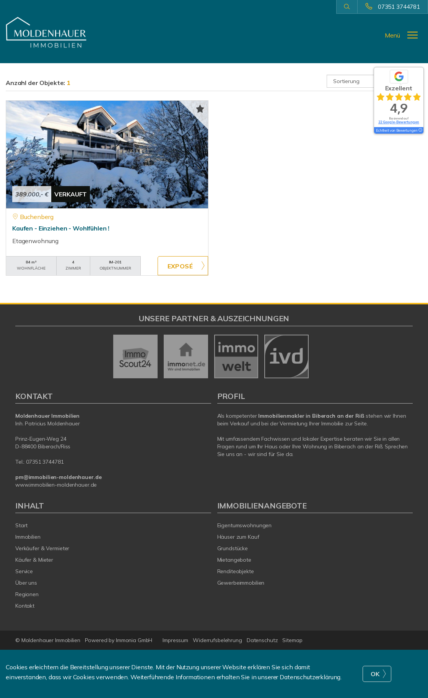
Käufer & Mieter (34, 559)
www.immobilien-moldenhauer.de (56, 484)
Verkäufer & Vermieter (42, 548)
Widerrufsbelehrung (217, 640)
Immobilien (28, 536)
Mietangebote (234, 559)
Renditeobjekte (235, 571)
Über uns (26, 582)
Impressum (175, 640)
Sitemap (292, 640)
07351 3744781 (399, 6)
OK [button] (375, 674)
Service (24, 571)
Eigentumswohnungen (244, 525)
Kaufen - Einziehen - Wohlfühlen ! (60, 228)
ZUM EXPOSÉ (183, 265)
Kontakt (24, 605)
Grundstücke (232, 548)
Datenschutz (262, 640)
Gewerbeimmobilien (241, 582)
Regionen (27, 594)
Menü (392, 35)
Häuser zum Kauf (238, 536)
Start (21, 525)
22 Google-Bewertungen (398, 122)
